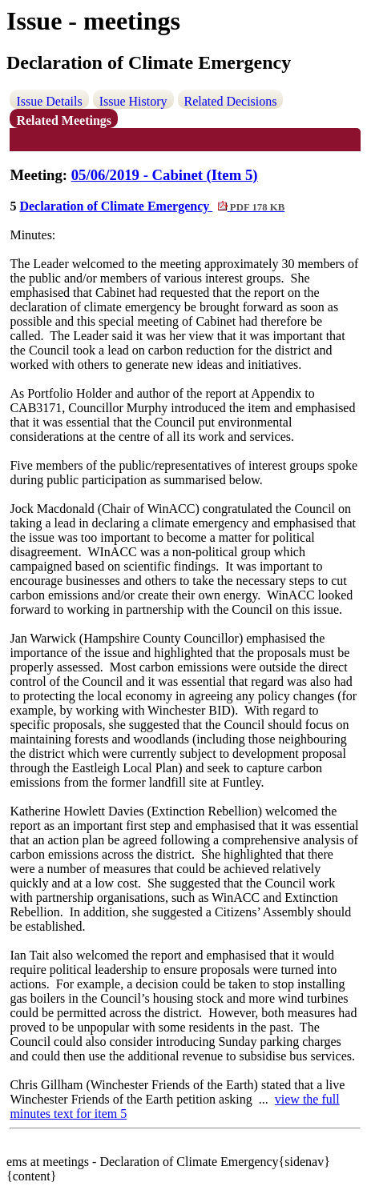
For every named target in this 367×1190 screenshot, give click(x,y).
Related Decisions (230, 101)
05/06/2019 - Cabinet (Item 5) (164, 174)
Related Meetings (63, 120)
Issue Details (49, 101)
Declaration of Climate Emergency (151, 206)
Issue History (133, 101)
